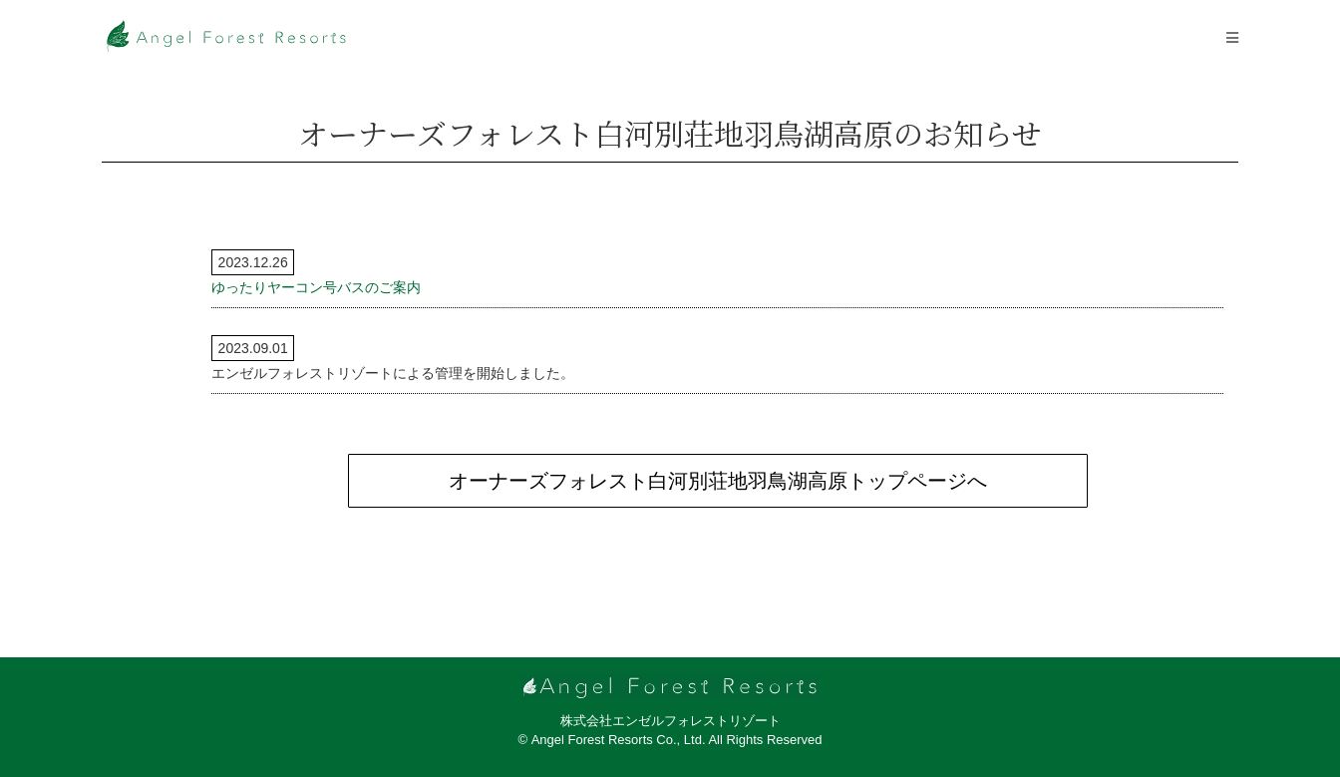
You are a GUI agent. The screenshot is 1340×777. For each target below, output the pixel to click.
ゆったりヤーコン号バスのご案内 (316, 287)
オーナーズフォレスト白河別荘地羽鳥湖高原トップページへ (718, 481)
